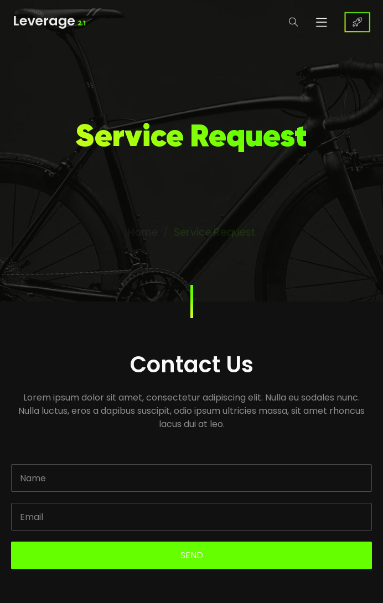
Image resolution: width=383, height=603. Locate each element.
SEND (191, 555)
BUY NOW (360, 22)
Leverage (46, 22)
